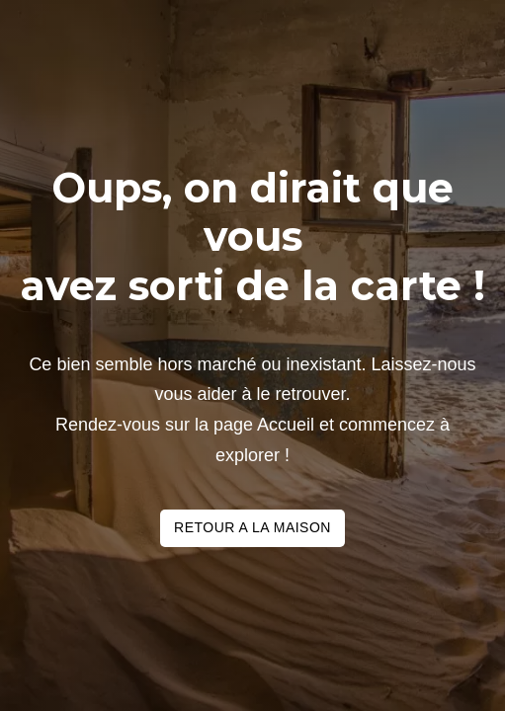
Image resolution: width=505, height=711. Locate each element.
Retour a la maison (252, 527)
